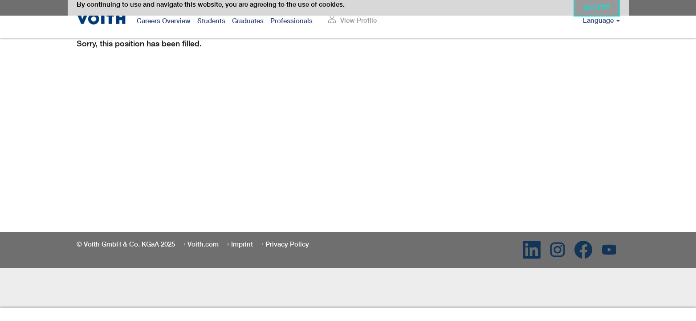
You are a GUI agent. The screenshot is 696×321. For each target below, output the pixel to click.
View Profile (358, 20)
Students (211, 20)
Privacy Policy (287, 244)
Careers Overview (164, 20)
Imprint (242, 244)
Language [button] (601, 20)
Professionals (291, 20)
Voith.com (203, 244)
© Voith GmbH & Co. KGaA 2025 (126, 244)
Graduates (248, 20)
